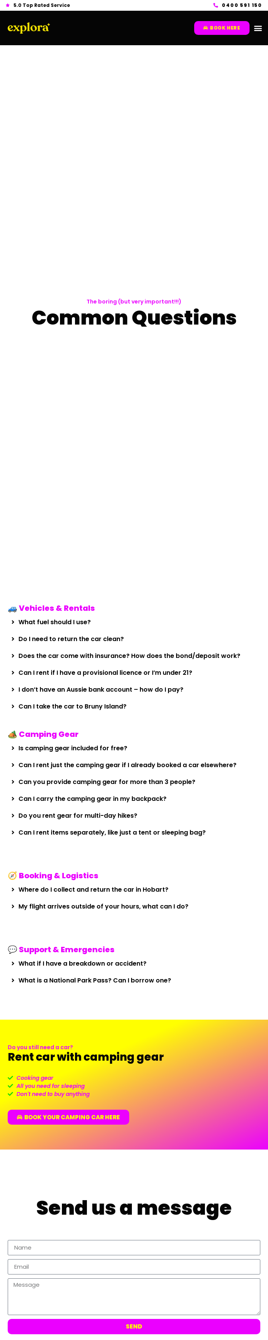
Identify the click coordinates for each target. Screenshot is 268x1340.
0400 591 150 (242, 5)
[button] (257, 28)
